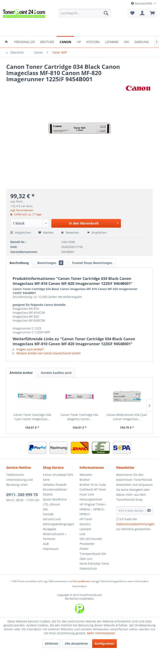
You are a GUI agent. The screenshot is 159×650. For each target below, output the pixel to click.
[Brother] (47, 41)
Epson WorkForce (55, 499)
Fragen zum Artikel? (28, 349)
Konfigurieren (104, 643)
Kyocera (85, 524)
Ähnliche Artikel (21, 373)
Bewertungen (50, 262)
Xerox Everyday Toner (94, 563)
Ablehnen (51, 643)
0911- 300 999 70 (22, 494)
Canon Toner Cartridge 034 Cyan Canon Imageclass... (32, 417)
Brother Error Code (93, 485)
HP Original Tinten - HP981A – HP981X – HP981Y (93, 509)
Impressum (51, 549)
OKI (45, 509)
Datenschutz (88, 568)
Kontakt (48, 514)
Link (82, 534)
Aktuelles (86, 475)
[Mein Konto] (142, 13)
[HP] (79, 41)
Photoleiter (87, 544)
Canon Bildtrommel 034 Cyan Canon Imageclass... (127, 417)
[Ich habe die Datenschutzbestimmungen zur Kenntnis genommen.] (117, 519)
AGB (46, 544)
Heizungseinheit (91, 499)
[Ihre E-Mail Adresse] (131, 510)
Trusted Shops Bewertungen (92, 263)
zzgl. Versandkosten (21, 210)
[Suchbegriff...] (85, 13)
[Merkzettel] (132, 13)
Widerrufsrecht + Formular (54, 536)
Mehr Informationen (101, 633)
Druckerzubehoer (55, 489)
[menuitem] (85, 13)
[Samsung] (142, 41)
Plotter (84, 549)
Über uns (86, 559)
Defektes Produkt (54, 485)
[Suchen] (106, 13)
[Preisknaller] (24, 41)
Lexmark (85, 529)
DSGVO (48, 494)
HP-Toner (86, 519)
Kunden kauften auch (56, 373)
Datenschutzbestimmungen (135, 524)
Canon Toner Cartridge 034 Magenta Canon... (79, 417)
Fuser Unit (87, 494)
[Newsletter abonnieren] (149, 510)
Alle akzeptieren (76, 643)
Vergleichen (20, 232)
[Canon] (65, 41)
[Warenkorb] (152, 13)
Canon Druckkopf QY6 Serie (58, 477)
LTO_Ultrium (51, 504)
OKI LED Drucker (91, 539)
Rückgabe (49, 529)
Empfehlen (97, 232)
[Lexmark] (111, 41)
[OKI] (126, 41)
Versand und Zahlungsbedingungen (58, 521)
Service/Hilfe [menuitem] (142, 3)
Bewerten (70, 232)
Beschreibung (19, 263)
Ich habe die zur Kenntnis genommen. (135, 524)
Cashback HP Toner (93, 489)
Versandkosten (81, 581)
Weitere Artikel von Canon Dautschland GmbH (46, 353)
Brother (85, 480)
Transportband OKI (93, 554)
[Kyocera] (93, 41)
